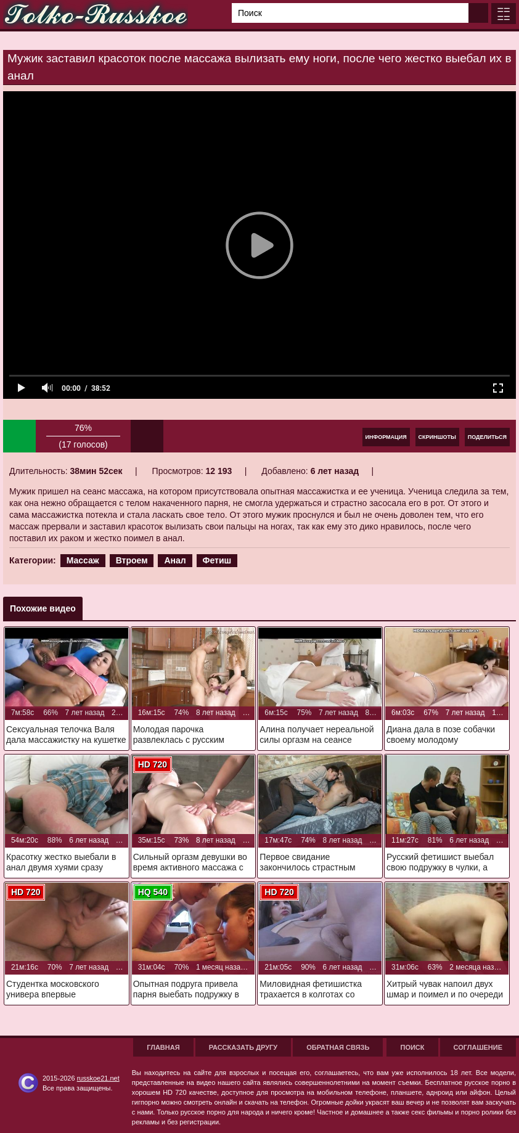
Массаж (83, 560)
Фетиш (217, 560)
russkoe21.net (98, 1078)
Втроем (132, 560)
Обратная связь (337, 1047)
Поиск (412, 1047)
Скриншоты (437, 437)
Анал (175, 560)
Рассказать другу (243, 1047)
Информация (386, 437)
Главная (163, 1047)
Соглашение (478, 1047)
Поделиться (487, 437)
